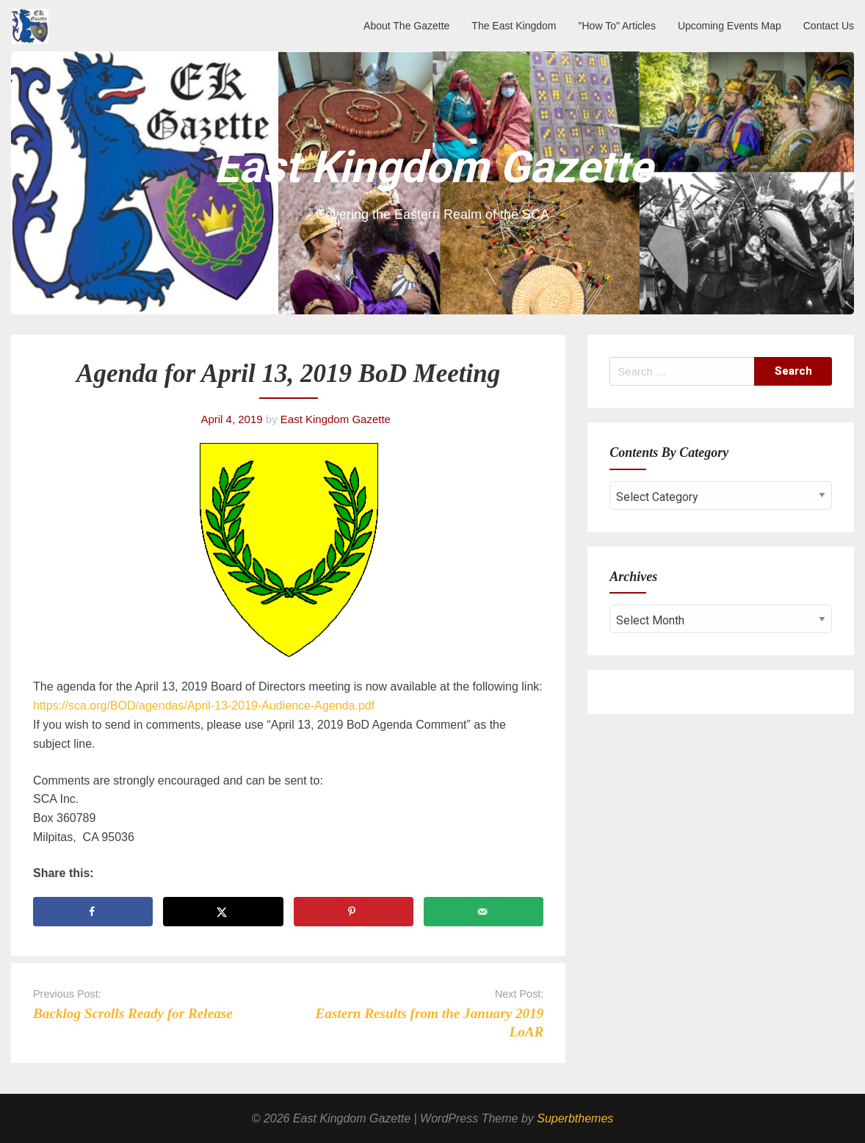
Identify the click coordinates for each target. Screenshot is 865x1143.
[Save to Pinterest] (353, 911)
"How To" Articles (617, 26)
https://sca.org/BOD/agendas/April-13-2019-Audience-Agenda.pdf (203, 705)
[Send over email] (483, 911)
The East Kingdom (513, 26)
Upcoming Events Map (729, 26)
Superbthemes (575, 1118)
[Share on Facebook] (93, 911)
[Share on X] (223, 911)
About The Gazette (406, 26)
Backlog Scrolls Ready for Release (133, 1013)
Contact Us (828, 26)
